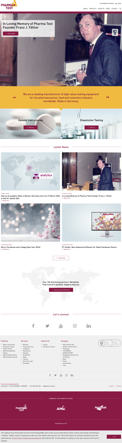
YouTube (61, 326)
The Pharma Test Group (107, 3)
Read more (11, 33)
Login (119, 3)
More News (62, 258)
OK (115, 437)
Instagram (75, 326)
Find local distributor (62, 290)
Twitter (47, 326)
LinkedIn (89, 326)
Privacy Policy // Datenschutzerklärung (26, 438)
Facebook (33, 326)
